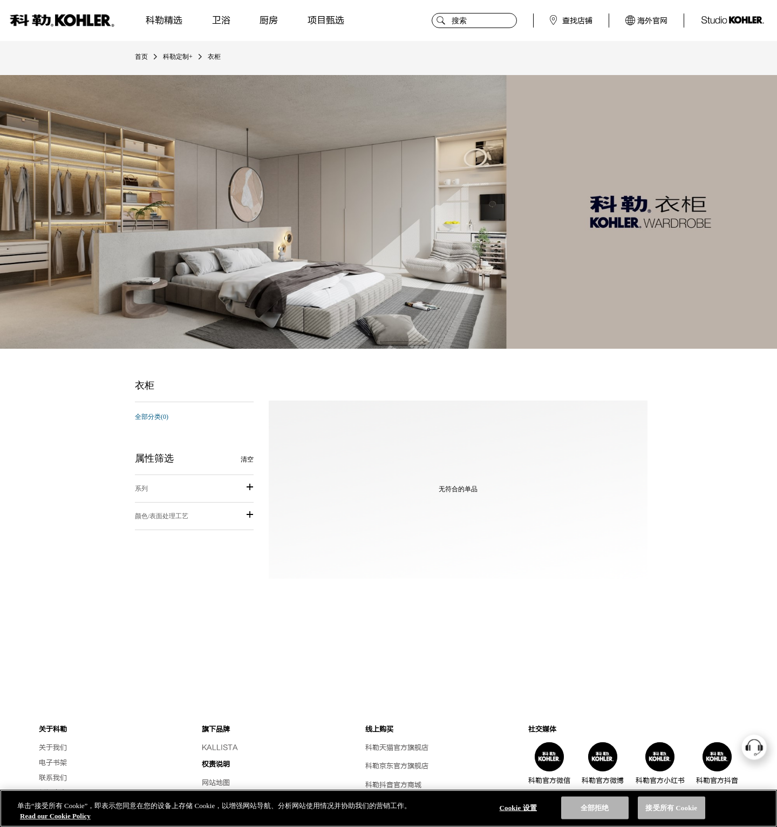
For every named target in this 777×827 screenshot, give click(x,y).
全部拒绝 (595, 808)
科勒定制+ (178, 56)
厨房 (269, 20)
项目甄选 (326, 20)
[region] (388, 808)
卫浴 (221, 20)
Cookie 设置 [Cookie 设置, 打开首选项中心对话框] (518, 808)
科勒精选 (164, 20)
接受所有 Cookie (671, 808)
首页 (141, 56)
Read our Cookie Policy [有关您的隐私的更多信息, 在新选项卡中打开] (55, 816)
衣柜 (214, 56)
